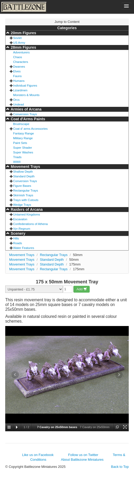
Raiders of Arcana (26, 209)
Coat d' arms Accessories (30, 128)
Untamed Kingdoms (26, 214)
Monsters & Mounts (26, 95)
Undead (18, 104)
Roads (17, 243)
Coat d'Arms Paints (27, 119)
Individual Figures (25, 85)
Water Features (23, 247)
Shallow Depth (23, 171)
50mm (77, 255)
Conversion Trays (25, 114)
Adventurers (21, 52)
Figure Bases (22, 185)
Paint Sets (20, 142)
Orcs (16, 99)
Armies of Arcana (25, 109)
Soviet (17, 37)
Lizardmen (20, 90)
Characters (20, 61)
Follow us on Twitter (83, 455)
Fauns (17, 76)
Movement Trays (25, 166)
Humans (19, 80)
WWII (17, 161)
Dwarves (19, 66)
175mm (75, 264)
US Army (19, 42)
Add (82, 289)
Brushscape (21, 124)
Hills (16, 238)
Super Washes (23, 152)
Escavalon (20, 219)
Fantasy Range (23, 133)
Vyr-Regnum (21, 228)
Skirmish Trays (23, 195)
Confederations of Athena (30, 224)
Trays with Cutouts (25, 200)
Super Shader (22, 147)
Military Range (23, 138)
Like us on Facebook (37, 455)
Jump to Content (67, 22)
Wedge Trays (22, 204)
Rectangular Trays (25, 190)
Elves (17, 71)
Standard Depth (24, 176)
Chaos (17, 57)
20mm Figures (23, 33)
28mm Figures (23, 47)
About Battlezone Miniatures (82, 460)
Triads (17, 157)
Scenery (17, 233)
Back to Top (120, 467)
